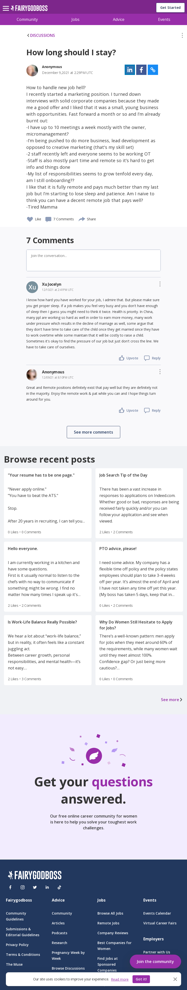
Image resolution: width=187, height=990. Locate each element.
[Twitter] (35, 887)
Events (164, 19)
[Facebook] (10, 887)
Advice (118, 19)
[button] (182, 36)
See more (172, 699)
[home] (29, 9)
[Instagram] (22, 887)
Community (27, 19)
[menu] (7, 4)
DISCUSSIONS (40, 35)
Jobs (75, 19)
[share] (82, 218)
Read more (120, 979)
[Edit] (182, 36)
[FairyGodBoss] (34, 876)
